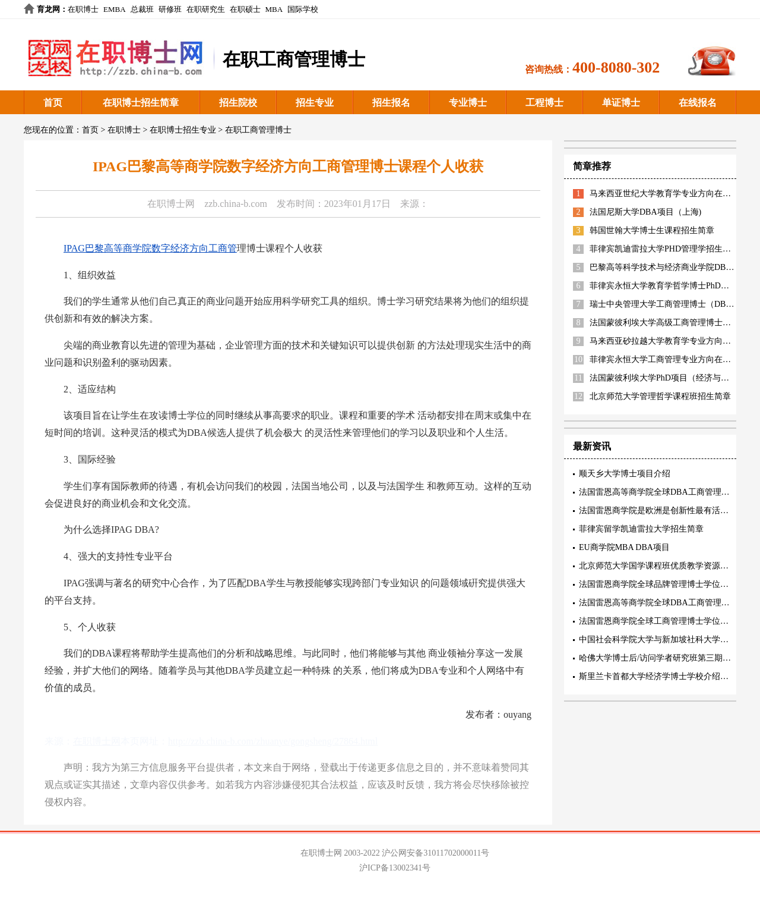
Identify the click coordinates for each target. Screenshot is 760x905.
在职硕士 (245, 9)
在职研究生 (205, 9)
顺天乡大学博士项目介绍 (624, 473)
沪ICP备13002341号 (394, 867)
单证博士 (621, 103)
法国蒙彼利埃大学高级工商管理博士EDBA (667, 322)
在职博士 (83, 9)
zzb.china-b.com (235, 204)
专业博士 (468, 103)
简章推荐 (592, 166)
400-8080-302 (616, 67)
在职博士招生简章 (141, 103)
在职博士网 (171, 204)
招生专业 (315, 103)
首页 (52, 103)
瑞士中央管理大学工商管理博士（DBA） (665, 304)
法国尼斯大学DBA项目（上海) (645, 212)
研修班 (170, 9)
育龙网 (48, 9)
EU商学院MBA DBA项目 (624, 547)
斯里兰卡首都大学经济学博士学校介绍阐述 (658, 676)
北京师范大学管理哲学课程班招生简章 (660, 396)
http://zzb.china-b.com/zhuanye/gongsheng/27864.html (273, 741)
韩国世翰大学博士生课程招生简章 (652, 230)
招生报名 (391, 103)
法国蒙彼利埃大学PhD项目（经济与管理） (668, 377)
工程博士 (544, 103)
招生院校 (238, 103)
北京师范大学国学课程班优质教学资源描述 (658, 565)
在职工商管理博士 (258, 129)
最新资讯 (592, 446)
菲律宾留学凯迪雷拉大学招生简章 (641, 528)
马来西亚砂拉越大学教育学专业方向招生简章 (673, 341)
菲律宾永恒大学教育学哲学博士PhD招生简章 (672, 285)
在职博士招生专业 (183, 129)
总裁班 (142, 9)
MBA (274, 9)
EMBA (114, 9)
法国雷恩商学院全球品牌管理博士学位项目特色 (666, 584)
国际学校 (302, 9)
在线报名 (698, 103)
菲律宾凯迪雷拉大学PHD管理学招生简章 (664, 248)
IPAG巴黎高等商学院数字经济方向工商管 (150, 248)
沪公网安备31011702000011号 (435, 853)
